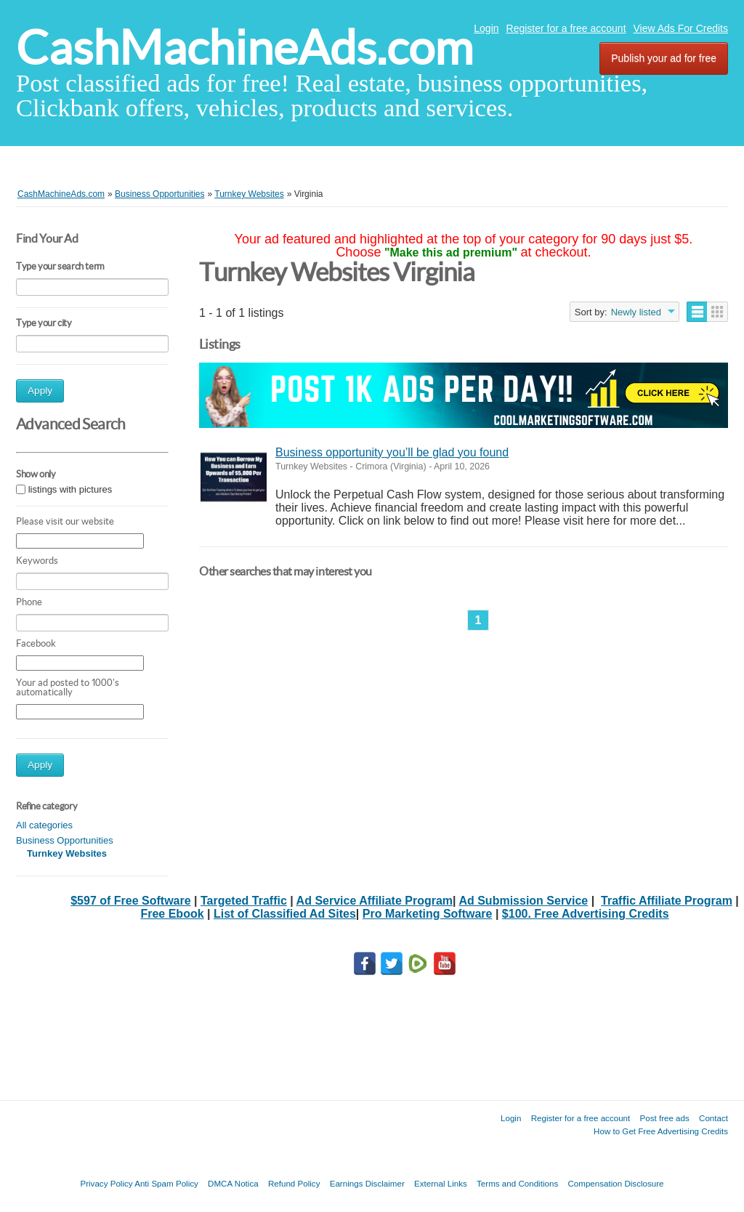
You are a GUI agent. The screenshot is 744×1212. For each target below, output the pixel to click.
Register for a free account (566, 28)
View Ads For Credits (681, 28)
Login (486, 28)
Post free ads (664, 1118)
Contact (713, 1118)
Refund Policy (294, 1183)
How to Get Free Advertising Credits (661, 1131)
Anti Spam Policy (166, 1183)
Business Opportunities (64, 840)
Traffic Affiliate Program (666, 900)
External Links (440, 1183)
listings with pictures (70, 489)
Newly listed (636, 312)
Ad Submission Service (523, 900)
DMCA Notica (233, 1183)
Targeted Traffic (244, 900)
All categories (44, 825)
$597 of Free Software (130, 900)
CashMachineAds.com (244, 47)
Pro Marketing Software (428, 914)
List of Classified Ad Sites (285, 914)
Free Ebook (171, 914)
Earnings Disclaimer (367, 1183)
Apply (40, 390)
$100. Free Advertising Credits (585, 914)
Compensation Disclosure (615, 1183)
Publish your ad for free (663, 58)
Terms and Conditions (517, 1183)
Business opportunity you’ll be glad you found (392, 452)
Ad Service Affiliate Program (374, 900)
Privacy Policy (106, 1183)
